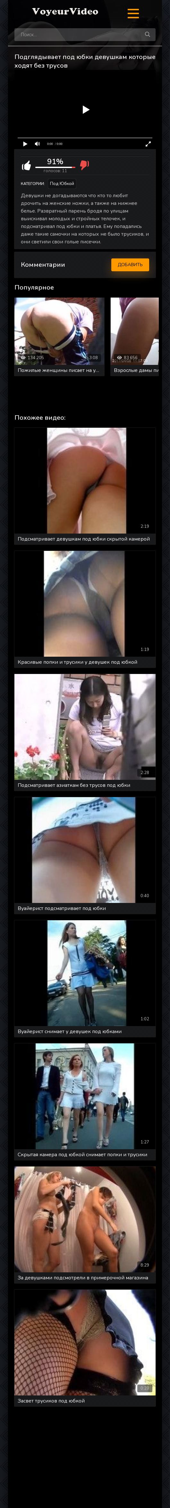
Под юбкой (62, 184)
